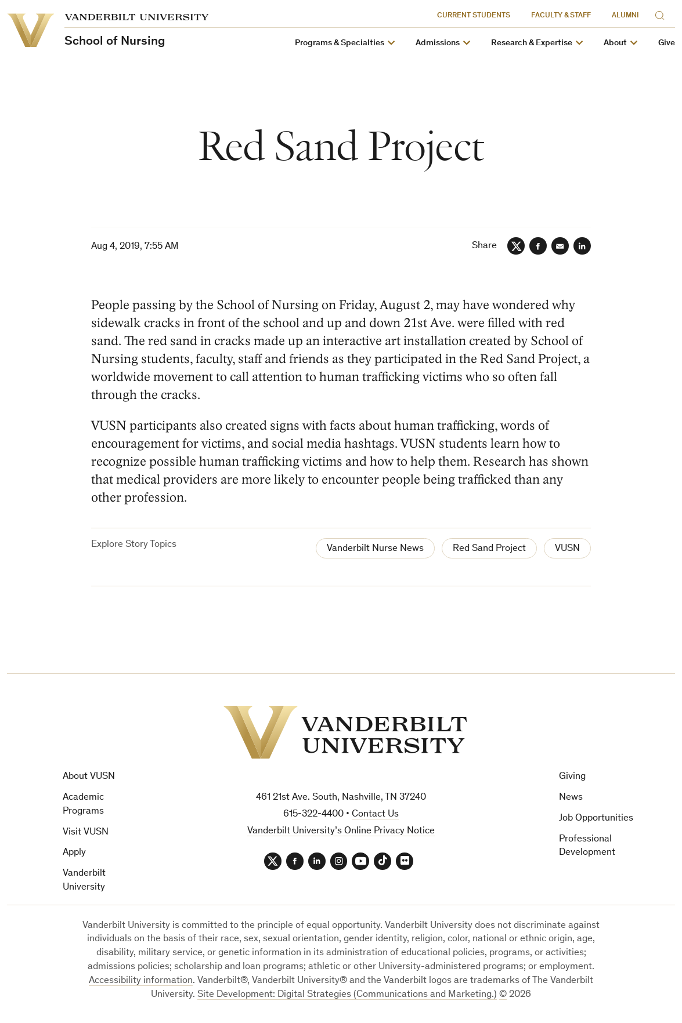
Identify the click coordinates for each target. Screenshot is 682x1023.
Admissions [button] (438, 43)
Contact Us (375, 814)
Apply (74, 853)
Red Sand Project (489, 549)
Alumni (625, 16)
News (571, 798)
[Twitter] (516, 246)
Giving (572, 777)
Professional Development (587, 846)
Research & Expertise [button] (531, 43)
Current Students (473, 16)
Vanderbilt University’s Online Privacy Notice (341, 831)
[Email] (560, 246)
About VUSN (89, 777)
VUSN (567, 549)
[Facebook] (538, 246)
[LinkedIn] (582, 246)
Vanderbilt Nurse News (375, 549)
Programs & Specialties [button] (339, 43)
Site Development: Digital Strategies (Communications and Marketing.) (347, 995)
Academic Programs (83, 805)
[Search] (662, 13)
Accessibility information (141, 981)
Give (666, 43)
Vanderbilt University (84, 881)
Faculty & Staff (561, 16)
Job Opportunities (596, 819)
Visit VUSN (86, 832)
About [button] (615, 43)
